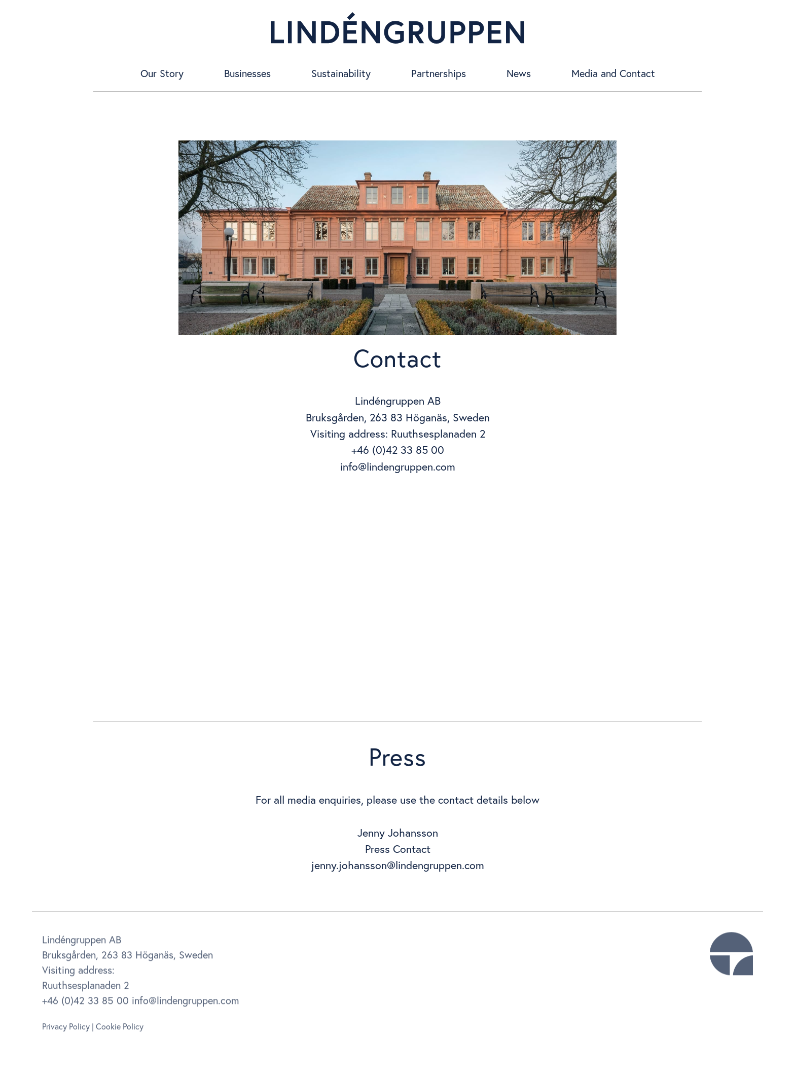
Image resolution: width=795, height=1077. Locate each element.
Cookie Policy (119, 1029)
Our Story (162, 73)
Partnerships (438, 73)
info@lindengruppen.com (397, 466)
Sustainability (341, 73)
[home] (397, 28)
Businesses (247, 73)
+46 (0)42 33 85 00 (85, 1003)
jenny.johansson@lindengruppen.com (397, 865)
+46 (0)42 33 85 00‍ (397, 450)
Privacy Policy (66, 1029)
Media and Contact (613, 73)
